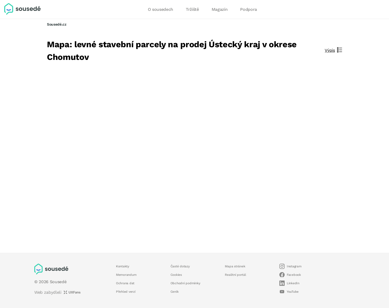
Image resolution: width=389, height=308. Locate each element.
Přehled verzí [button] (125, 291)
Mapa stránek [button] (235, 266)
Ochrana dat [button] (125, 283)
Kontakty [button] (122, 266)
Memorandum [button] (126, 275)
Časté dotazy (180, 266)
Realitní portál (235, 275)
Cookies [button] (176, 275)
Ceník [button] (175, 291)
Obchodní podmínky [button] (185, 283)
